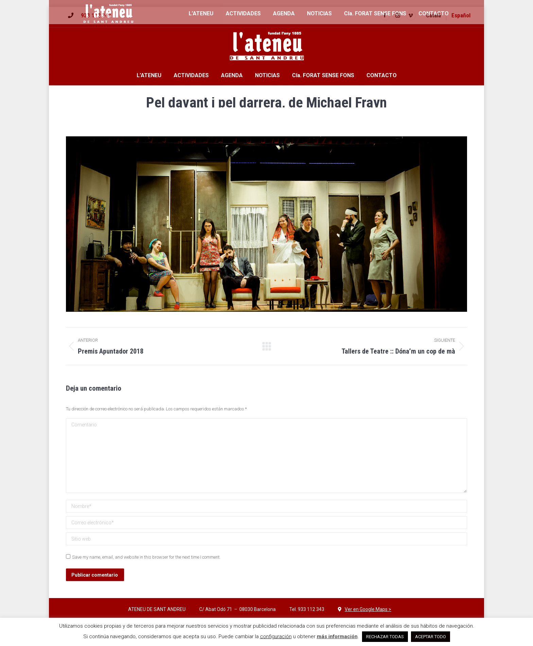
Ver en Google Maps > (368, 609)
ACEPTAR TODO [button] (430, 636)
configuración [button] (276, 636)
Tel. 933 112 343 (306, 609)
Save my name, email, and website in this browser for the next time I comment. (146, 557)
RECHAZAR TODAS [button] (385, 636)
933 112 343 (96, 15)
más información (337, 636)
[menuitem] (433, 15)
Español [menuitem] (460, 15)
